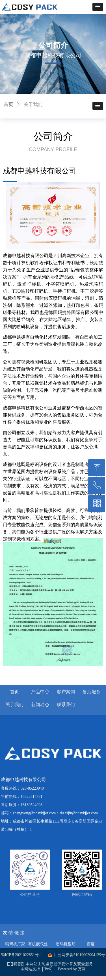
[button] (97, 7)
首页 (8, 104)
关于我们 (33, 104)
